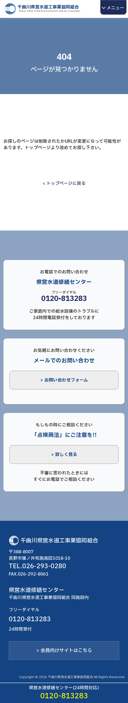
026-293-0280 (44, 566)
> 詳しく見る (64, 454)
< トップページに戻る (64, 183)
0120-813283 (64, 299)
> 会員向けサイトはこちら (64, 650)
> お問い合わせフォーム (64, 380)
